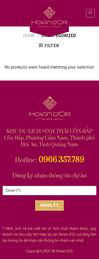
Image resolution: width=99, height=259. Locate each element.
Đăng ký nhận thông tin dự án (49, 175)
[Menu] (90, 13)
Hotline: (49, 160)
